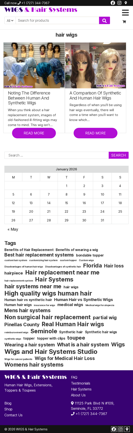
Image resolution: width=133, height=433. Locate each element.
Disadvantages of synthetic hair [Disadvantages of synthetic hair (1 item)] (63, 266)
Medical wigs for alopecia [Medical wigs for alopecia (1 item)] (99, 305)
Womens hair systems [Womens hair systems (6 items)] (33, 364)
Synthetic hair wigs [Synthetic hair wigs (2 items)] (101, 332)
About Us (78, 395)
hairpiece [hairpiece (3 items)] (13, 273)
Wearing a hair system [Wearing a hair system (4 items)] (29, 344)
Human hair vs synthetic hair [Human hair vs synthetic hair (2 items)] (28, 300)
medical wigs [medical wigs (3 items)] (70, 304)
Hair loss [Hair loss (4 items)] (114, 266)
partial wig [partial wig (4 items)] (105, 317)
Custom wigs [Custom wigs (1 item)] (86, 260)
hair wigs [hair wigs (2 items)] (71, 287)
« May (12, 229)
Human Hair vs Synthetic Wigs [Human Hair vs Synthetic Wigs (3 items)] (83, 299)
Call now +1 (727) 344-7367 (27, 3)
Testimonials (80, 383)
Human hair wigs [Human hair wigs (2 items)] (18, 305)
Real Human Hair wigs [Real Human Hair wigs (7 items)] (73, 324)
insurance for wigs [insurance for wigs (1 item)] (44, 305)
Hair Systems (81, 389)
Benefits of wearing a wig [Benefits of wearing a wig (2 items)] (77, 250)
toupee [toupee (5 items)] (76, 338)
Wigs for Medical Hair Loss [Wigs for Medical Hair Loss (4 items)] (65, 358)
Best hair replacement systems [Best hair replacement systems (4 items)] (39, 255)
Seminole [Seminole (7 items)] (43, 331)
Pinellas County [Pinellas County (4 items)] (21, 324)
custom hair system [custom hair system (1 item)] (15, 260)
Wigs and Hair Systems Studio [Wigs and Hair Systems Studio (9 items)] (50, 351)
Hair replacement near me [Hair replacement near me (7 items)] (62, 272)
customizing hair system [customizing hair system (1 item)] (43, 260)
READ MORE (34, 133)
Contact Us (13, 415)
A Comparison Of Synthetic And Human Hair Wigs (95, 95)
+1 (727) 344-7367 (90, 414)
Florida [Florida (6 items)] (92, 265)
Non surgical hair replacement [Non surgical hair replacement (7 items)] (47, 317)
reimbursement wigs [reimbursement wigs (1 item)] (16, 332)
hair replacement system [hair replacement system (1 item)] (18, 280)
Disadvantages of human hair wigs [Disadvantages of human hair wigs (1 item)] (23, 266)
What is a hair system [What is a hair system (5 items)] (83, 344)
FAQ (74, 377)
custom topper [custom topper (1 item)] (68, 260)
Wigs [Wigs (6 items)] (118, 344)
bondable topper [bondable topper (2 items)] (90, 255)
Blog (7, 403)
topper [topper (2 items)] (29, 338)
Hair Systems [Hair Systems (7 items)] (54, 279)
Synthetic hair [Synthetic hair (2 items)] (71, 332)
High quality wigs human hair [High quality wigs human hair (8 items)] (48, 293)
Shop (8, 409)
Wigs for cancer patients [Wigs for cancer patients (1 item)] (18, 359)
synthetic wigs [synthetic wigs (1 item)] (12, 338)
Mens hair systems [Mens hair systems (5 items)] (27, 310)
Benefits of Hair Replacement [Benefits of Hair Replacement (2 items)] (28, 250)
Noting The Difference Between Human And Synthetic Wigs (29, 98)
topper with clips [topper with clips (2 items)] (51, 338)
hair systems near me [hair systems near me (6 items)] (32, 286)
